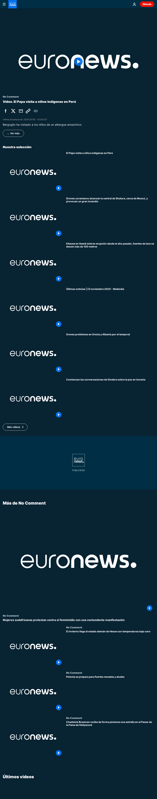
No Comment (11, 615)
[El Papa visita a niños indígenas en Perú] (110, 172)
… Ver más (13, 133)
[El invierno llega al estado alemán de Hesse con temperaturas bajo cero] (110, 648)
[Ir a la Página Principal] (12, 4)
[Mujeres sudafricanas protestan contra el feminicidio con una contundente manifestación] (78, 620)
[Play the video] (78, 61)
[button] (15, 427)
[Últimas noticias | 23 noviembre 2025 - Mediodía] (110, 308)
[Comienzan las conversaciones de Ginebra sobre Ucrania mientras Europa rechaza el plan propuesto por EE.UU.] (110, 398)
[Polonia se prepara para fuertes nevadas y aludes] (110, 693)
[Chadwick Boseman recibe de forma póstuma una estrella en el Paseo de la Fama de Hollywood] (110, 739)
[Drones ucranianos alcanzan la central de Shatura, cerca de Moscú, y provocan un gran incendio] (110, 217)
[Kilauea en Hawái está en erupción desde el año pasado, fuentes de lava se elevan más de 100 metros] (110, 262)
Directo (147, 4)
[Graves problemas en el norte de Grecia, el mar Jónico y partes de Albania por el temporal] (110, 353)
